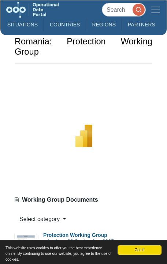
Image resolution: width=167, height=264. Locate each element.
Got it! (139, 250)
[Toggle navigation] (156, 9)
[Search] (124, 9)
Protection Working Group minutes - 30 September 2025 (78, 238)
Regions (104, 24)
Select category (40, 219)
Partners (141, 24)
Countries (65, 24)
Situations (22, 24)
